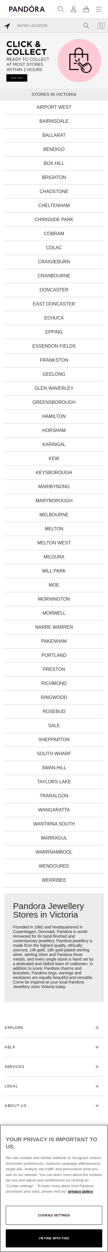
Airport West (54, 107)
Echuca (54, 318)
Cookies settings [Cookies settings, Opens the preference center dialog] (54, 1215)
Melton (54, 528)
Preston (54, 669)
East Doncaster (54, 303)
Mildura (53, 556)
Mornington (54, 599)
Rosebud (54, 711)
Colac (54, 247)
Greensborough (53, 402)
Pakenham (54, 641)
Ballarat (54, 135)
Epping (53, 332)
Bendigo (54, 149)
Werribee (54, 880)
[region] (54, 1188)
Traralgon (54, 795)
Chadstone (53, 191)
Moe (54, 585)
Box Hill (53, 163)
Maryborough (54, 500)
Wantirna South (54, 823)
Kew (54, 458)
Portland (54, 655)
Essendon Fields (53, 346)
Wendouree (54, 866)
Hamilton (54, 416)
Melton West (54, 542)
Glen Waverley (54, 388)
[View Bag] (86, 9)
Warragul (54, 838)
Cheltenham (54, 205)
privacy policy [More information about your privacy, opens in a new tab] (80, 1191)
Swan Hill (54, 767)
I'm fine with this (54, 1238)
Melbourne (54, 514)
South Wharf (54, 753)
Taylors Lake (54, 781)
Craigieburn (54, 261)
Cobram (54, 233)
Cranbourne (54, 275)
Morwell (54, 613)
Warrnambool (53, 852)
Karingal (54, 444)
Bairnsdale (54, 121)
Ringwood (54, 697)
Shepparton (53, 739)
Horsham (54, 430)
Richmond (54, 683)
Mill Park (54, 570)
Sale (54, 725)
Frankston (54, 360)
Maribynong (54, 486)
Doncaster (53, 289)
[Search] (60, 9)
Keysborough (54, 472)
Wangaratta (54, 809)
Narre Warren (54, 627)
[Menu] (98, 9)
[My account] (73, 9)
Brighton (54, 177)
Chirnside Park (54, 219)
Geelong (54, 374)
